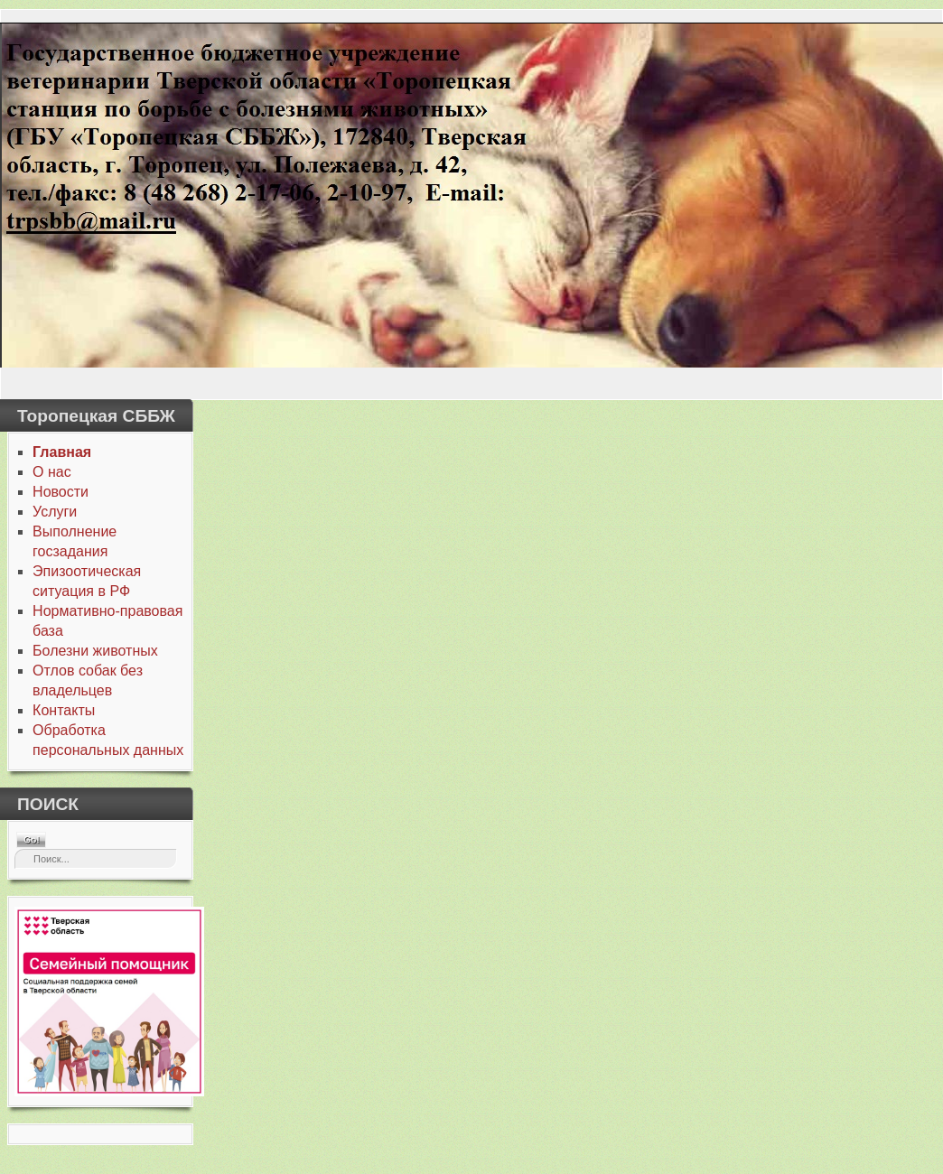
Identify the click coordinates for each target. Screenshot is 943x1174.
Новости (61, 491)
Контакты (64, 710)
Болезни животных (95, 650)
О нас (52, 472)
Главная (62, 452)
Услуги (55, 511)
